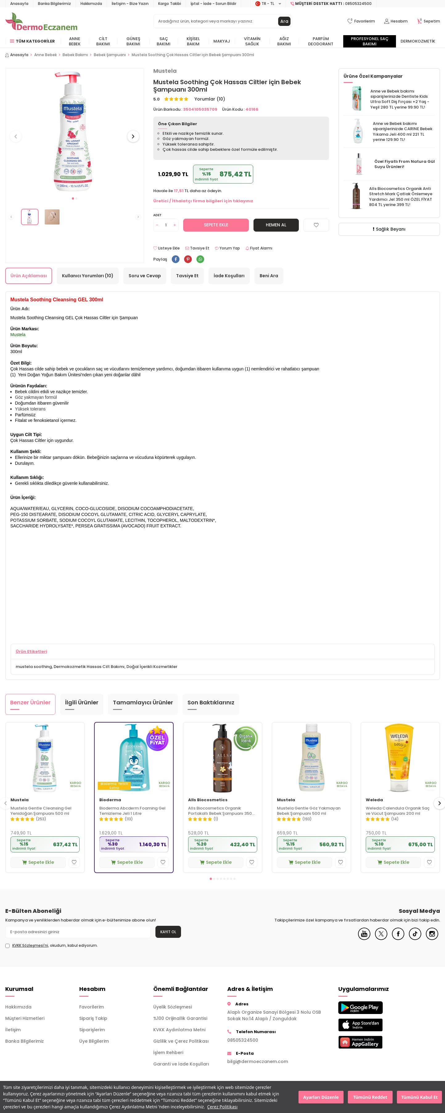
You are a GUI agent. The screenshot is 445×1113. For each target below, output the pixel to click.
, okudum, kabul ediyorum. (51, 945)
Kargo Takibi (169, 3)
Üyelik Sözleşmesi (172, 1007)
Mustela (165, 71)
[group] (75, 130)
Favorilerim (91, 1007)
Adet (157, 215)
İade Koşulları (229, 276)
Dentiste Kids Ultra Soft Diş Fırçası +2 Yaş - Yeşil (399, 101)
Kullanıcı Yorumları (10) (87, 276)
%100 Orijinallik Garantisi (180, 1018)
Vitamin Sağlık (252, 41)
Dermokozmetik (418, 41)
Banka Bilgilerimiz (54, 3)
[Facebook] (398, 938)
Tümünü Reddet (370, 1097)
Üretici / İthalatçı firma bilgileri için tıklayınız (203, 201)
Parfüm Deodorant (320, 41)
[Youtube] (364, 938)
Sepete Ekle (216, 225)
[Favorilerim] (361, 21)
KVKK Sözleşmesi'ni (30, 945)
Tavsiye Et (197, 248)
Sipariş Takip (93, 1018)
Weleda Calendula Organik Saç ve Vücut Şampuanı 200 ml (398, 811)
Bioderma (110, 800)
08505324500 (242, 1040)
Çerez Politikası (222, 1107)
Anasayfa (19, 3)
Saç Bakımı (164, 41)
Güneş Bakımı (133, 41)
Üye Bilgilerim (94, 1041)
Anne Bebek (74, 41)
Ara (284, 21)
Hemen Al (276, 225)
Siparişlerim (92, 1030)
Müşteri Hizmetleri (24, 1018)
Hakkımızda (91, 3)
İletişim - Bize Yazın (130, 3)
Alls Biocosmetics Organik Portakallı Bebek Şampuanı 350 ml (220, 811)
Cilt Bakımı (103, 41)
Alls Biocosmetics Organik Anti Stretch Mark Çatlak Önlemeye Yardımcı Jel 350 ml (400, 194)
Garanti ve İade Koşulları (181, 1064)
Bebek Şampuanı (110, 54)
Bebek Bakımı (75, 54)
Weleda (374, 800)
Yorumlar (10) (210, 99)
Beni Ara (269, 276)
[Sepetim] (428, 21)
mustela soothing (34, 666)
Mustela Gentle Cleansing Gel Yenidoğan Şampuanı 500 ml (41, 811)
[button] (73, 198)
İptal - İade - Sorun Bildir (213, 3)
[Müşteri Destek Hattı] (331, 3)
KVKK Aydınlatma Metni (179, 1030)
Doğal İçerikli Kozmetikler (151, 666)
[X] (381, 938)
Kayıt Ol (168, 931)
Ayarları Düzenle (321, 1097)
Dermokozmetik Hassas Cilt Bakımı (89, 666)
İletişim (13, 1030)
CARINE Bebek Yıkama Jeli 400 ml (402, 131)
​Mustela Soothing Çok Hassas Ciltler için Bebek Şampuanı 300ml (193, 54)
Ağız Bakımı (284, 41)
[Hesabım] (396, 21)
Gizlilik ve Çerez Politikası (181, 1041)
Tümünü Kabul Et (419, 1097)
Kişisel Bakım (193, 41)
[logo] (41, 21)
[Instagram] (432, 938)
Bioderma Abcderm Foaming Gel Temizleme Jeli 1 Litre (132, 811)
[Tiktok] (415, 938)
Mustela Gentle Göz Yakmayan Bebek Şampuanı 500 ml (308, 811)
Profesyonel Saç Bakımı (370, 41)
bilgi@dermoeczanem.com (257, 1061)
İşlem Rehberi (168, 1052)
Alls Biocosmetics (208, 800)
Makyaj (221, 41)
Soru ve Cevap (145, 276)
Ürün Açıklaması (28, 276)
